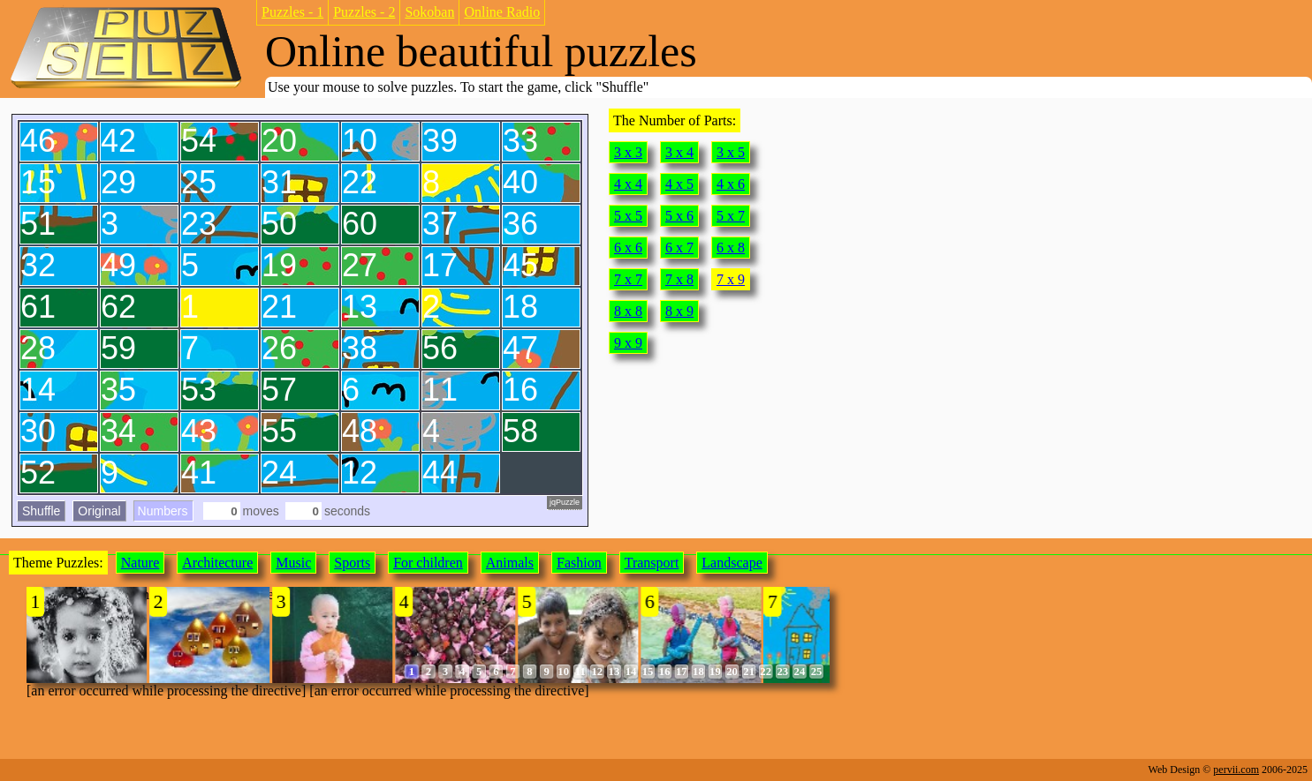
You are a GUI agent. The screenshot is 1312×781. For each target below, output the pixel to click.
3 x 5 (731, 152)
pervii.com (1236, 769)
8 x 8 (628, 311)
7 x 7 (628, 279)
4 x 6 (731, 183)
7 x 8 (679, 279)
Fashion (579, 562)
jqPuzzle (565, 502)
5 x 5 (628, 215)
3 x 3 (628, 152)
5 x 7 (731, 215)
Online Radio (502, 11)
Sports (352, 562)
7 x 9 (731, 279)
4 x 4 (628, 183)
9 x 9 (628, 342)
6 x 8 (731, 247)
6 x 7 (679, 247)
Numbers (163, 511)
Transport (652, 562)
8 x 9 (679, 311)
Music (293, 562)
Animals (510, 562)
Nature (140, 562)
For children (428, 562)
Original (99, 511)
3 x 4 (679, 152)
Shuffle (41, 511)
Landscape (732, 562)
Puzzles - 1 (292, 11)
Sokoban (429, 11)
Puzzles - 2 (364, 11)
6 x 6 (628, 247)
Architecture (217, 562)
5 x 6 (679, 215)
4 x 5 (679, 183)
